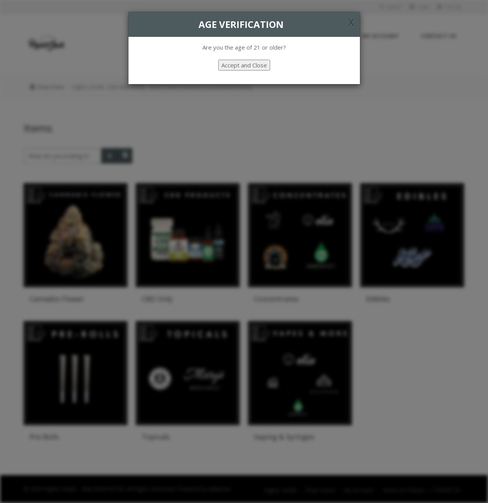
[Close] (351, 22)
